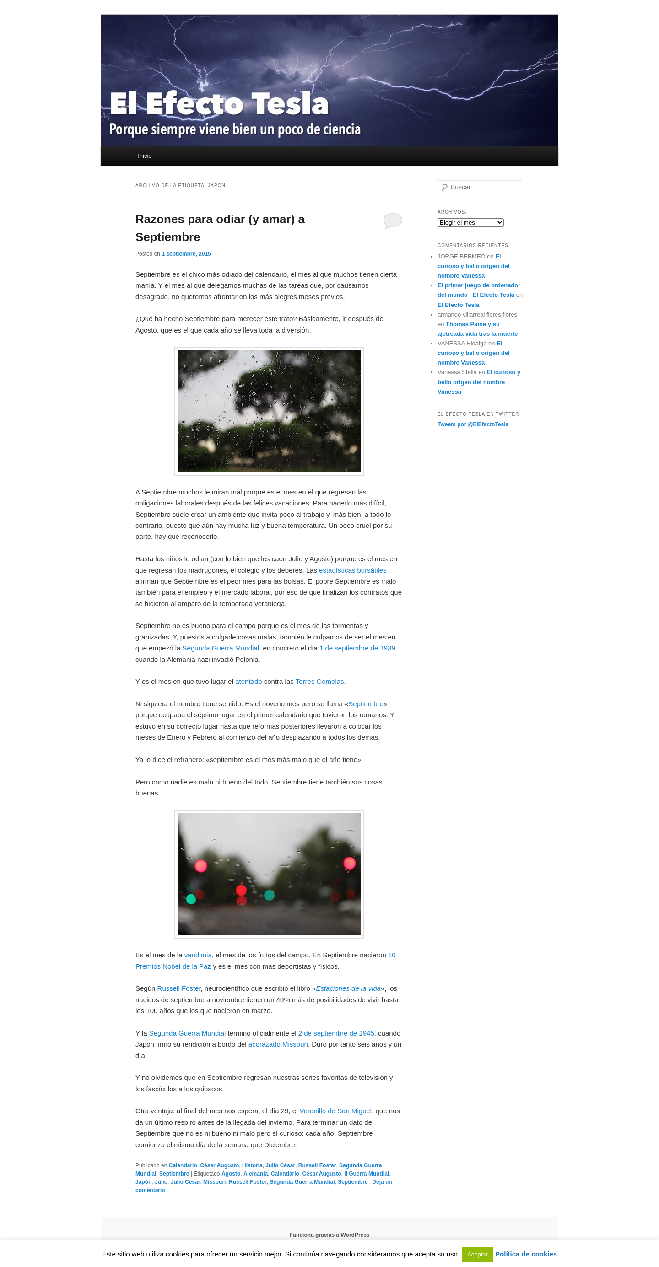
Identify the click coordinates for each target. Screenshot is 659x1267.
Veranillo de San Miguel (336, 1111)
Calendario (183, 1165)
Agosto (230, 1173)
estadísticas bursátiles (353, 570)
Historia (252, 1165)
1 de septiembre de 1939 (357, 648)
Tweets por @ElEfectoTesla (473, 424)
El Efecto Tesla (459, 304)
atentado (248, 681)
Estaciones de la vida (348, 988)
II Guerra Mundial (366, 1173)
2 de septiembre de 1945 (336, 1033)
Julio (161, 1182)
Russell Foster (179, 988)
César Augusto (219, 1165)
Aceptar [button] (477, 1254)
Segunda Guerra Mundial (221, 648)
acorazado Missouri (278, 1044)
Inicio (144, 155)
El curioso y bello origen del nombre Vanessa (473, 266)
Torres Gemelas (320, 681)
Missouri (214, 1182)
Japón (143, 1182)
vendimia (198, 955)
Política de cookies (526, 1254)
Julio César (280, 1165)
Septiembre (366, 704)
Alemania (255, 1173)
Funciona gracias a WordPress (329, 1235)
